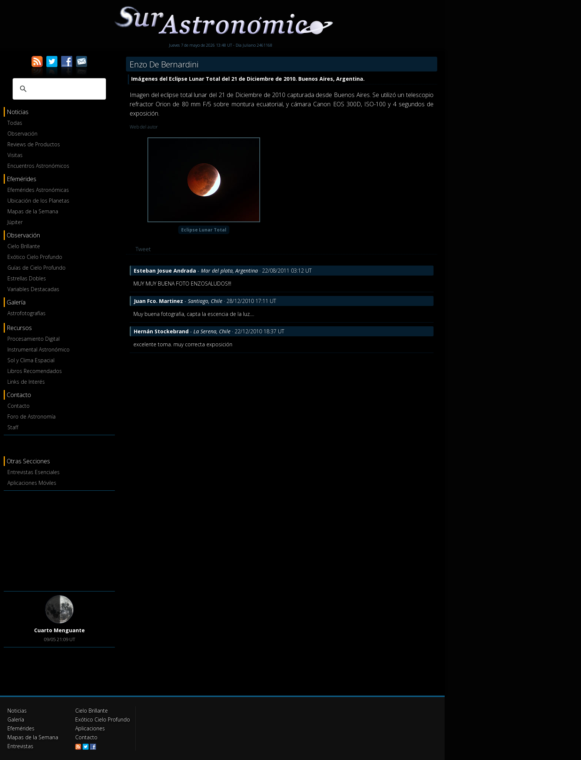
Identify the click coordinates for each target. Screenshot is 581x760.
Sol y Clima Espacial (30, 360)
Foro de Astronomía (31, 416)
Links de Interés (26, 381)
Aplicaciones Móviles (31, 482)
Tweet (143, 249)
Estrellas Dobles (26, 278)
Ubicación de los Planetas (38, 200)
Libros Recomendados (34, 370)
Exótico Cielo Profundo (34, 256)
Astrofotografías (26, 313)
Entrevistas (20, 746)
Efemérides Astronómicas (38, 189)
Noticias (17, 710)
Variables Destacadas (33, 289)
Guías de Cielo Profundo (36, 267)
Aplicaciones (90, 728)
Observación (22, 133)
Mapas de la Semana (32, 211)
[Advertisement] (59, 539)
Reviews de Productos (33, 144)
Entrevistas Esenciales (33, 472)
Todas (14, 122)
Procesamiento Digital (33, 338)
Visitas (15, 155)
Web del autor (144, 127)
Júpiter (15, 222)
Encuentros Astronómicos (38, 165)
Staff (12, 427)
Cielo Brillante (23, 246)
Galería (15, 719)
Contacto (18, 405)
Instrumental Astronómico (38, 349)
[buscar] (58, 88)
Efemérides (20, 728)
